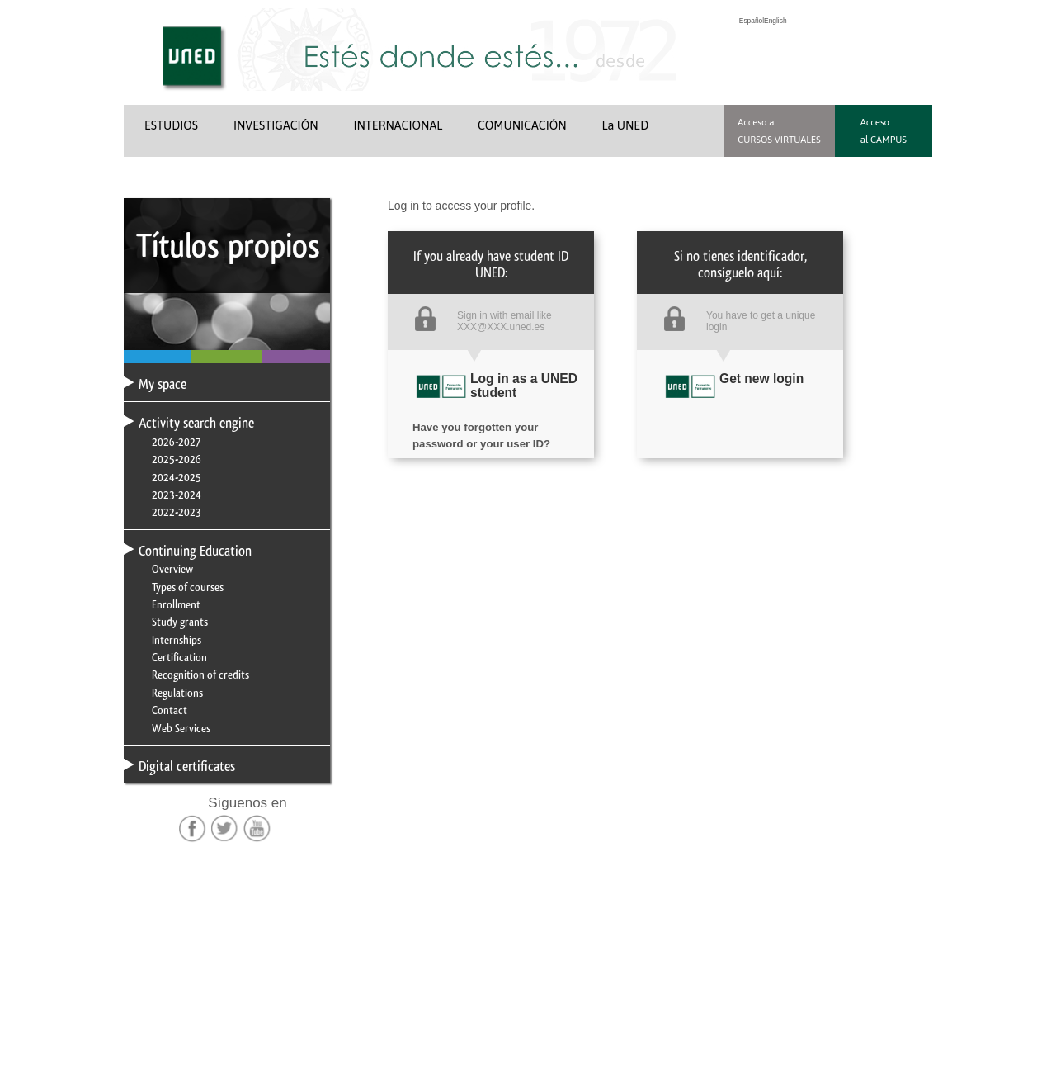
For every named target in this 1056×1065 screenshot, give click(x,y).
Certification (179, 657)
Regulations (177, 692)
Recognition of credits (200, 674)
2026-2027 (176, 441)
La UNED (625, 125)
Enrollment (176, 604)
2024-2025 (176, 477)
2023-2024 (176, 494)
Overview (172, 568)
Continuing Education (195, 551)
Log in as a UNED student (524, 386)
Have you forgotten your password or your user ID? (481, 424)
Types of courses (188, 587)
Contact (169, 710)
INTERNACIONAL (397, 125)
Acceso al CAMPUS (883, 130)
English (775, 21)
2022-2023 (176, 511)
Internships (176, 639)
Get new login (761, 379)
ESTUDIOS (171, 125)
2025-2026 (176, 459)
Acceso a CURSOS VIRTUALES (779, 130)
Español (751, 21)
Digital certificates (187, 766)
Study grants (180, 621)
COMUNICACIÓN (522, 125)
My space (162, 384)
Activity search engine (196, 423)
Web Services (181, 728)
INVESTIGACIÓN (275, 125)
